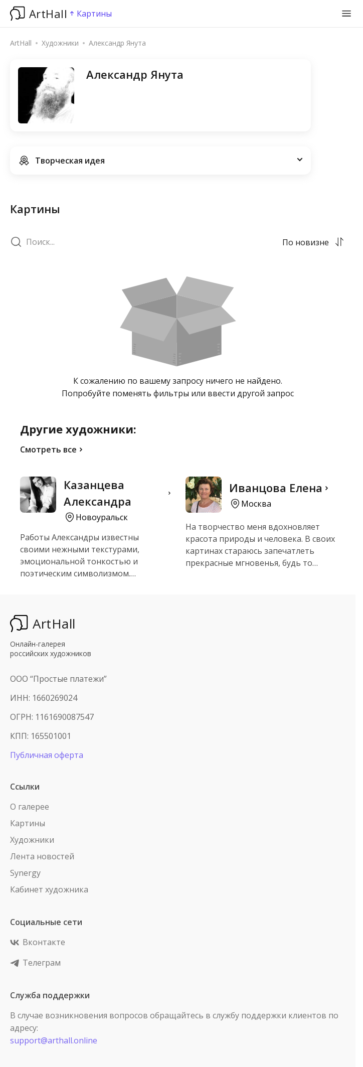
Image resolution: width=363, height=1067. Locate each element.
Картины (27, 823)
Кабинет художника (49, 889)
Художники (32, 839)
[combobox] (306, 241)
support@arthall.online (53, 1040)
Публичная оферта (46, 754)
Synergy (25, 872)
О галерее (29, 806)
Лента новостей (42, 856)
